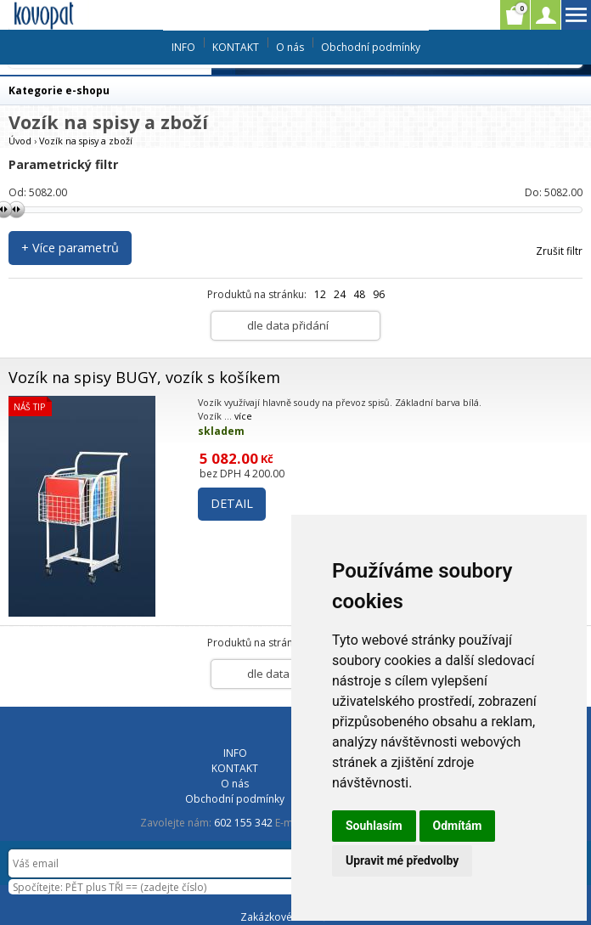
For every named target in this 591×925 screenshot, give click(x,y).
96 (379, 294)
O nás (290, 47)
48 (359, 294)
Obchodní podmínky (370, 47)
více (243, 415)
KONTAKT (235, 47)
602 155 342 (243, 822)
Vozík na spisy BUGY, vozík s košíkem (144, 377)
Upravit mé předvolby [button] (402, 860)
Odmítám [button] (457, 825)
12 (320, 294)
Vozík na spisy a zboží (85, 140)
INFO (183, 47)
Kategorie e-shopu (59, 90)
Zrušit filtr (559, 251)
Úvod (19, 140)
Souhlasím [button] (374, 825)
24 (340, 294)
